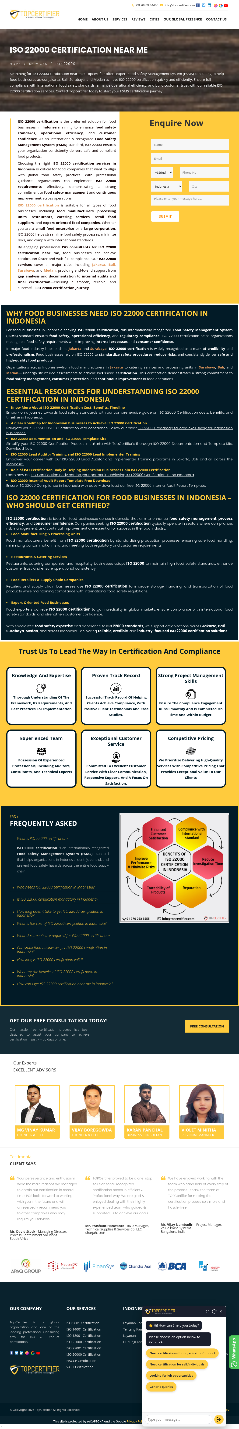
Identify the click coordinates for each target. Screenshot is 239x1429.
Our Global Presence (183, 19)
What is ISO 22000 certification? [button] (39, 838)
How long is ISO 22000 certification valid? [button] (47, 960)
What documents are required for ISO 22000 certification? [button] (60, 935)
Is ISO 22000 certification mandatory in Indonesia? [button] (54, 899)
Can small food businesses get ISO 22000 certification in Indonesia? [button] (59, 948)
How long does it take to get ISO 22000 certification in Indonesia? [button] (57, 912)
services (119, 19)
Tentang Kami (133, 1329)
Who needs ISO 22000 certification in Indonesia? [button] (53, 887)
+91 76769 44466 (147, 5)
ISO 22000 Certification (84, 1342)
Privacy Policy (136, 1421)
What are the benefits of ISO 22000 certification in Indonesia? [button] (54, 972)
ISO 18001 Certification (84, 1335)
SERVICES (38, 63)
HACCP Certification (81, 1360)
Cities (154, 19)
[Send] (219, 1419)
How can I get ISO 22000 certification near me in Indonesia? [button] (62, 984)
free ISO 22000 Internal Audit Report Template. (166, 485)
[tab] (63, 839)
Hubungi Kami (133, 1342)
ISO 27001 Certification (84, 1348)
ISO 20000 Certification (84, 1354)
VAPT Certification (80, 1367)
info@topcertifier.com (177, 5)
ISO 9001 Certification (83, 1323)
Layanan (129, 1335)
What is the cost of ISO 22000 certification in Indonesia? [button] (58, 923)
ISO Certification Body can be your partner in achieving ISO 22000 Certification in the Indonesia (112, 474)
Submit (165, 216)
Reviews (138, 19)
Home (82, 19)
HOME (15, 63)
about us (100, 19)
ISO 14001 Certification (84, 1329)
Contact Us (216, 19)
